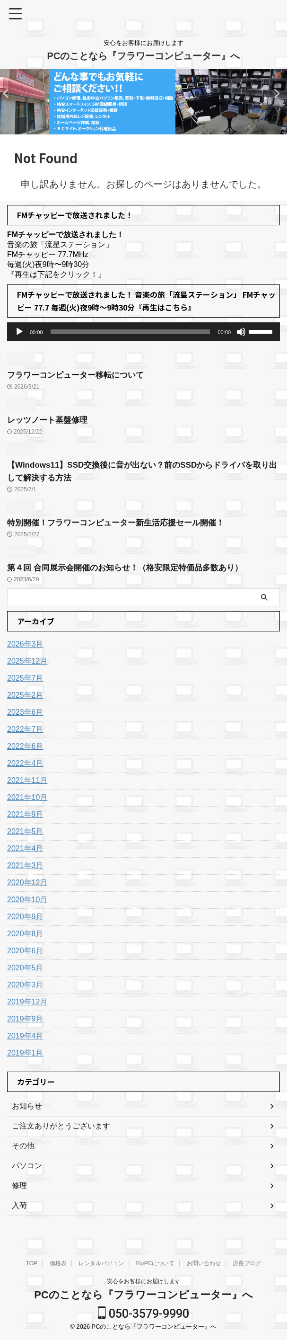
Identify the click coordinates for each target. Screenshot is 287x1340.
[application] (143, 331)
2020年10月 (27, 900)
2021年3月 (25, 865)
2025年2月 (25, 695)
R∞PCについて (155, 1263)
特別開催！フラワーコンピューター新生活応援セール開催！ (122, 522)
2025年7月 (25, 678)
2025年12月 (27, 661)
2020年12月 (27, 883)
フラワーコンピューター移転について (79, 375)
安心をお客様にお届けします (144, 1281)
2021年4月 (25, 848)
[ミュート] (241, 332)
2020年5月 (25, 968)
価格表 (58, 1263)
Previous (278, 93)
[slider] (130, 331)
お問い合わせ (204, 1263)
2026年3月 (25, 644)
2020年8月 (25, 934)
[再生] (19, 332)
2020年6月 (25, 951)
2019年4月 (25, 1036)
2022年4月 (25, 763)
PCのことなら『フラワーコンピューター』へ (143, 56)
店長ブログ (247, 1263)
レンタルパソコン (101, 1263)
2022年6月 (25, 746)
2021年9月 (25, 814)
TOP (31, 1263)
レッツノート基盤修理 (49, 420)
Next (8, 93)
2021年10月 (27, 797)
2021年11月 (27, 780)
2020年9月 (25, 917)
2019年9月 (25, 1019)
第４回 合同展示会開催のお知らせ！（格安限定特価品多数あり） (131, 567)
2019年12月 (27, 1002)
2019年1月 (25, 1053)
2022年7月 (25, 729)
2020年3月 (25, 985)
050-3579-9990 (143, 1314)
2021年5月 (25, 831)
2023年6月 (25, 712)
